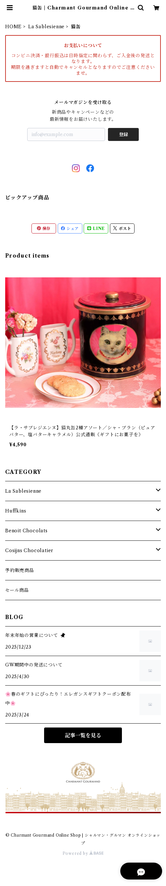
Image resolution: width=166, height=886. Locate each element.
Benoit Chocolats (26, 531)
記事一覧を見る (83, 735)
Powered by (83, 853)
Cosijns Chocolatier (29, 550)
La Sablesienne (46, 27)
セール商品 (17, 590)
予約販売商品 (19, 570)
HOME (13, 27)
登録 (123, 134)
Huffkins (15, 511)
